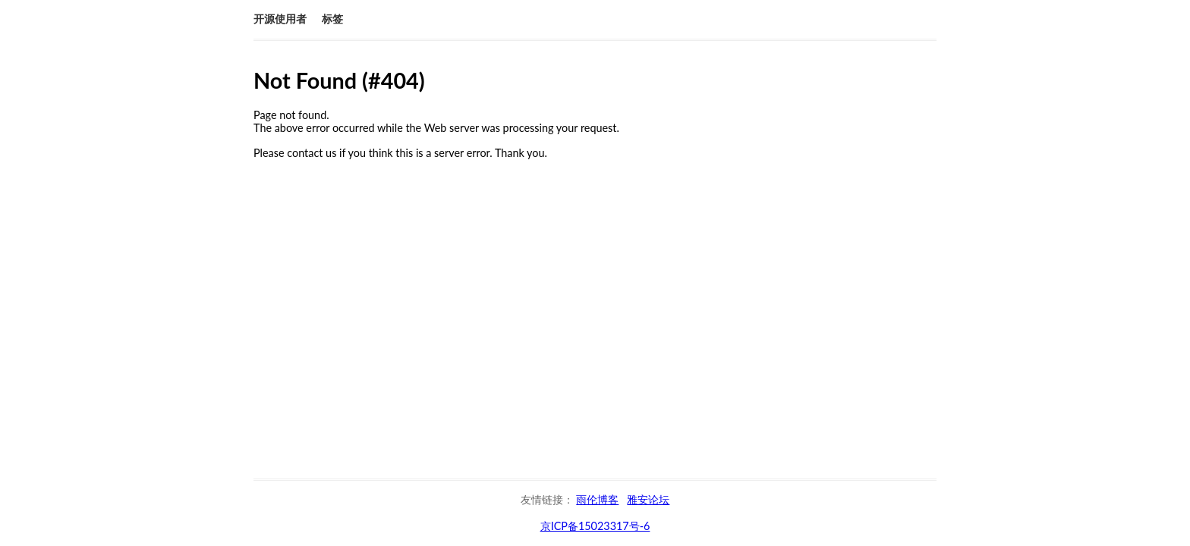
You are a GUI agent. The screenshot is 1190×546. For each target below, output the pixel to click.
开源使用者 (280, 18)
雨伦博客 (597, 499)
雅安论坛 (648, 499)
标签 (332, 18)
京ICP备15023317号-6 (595, 525)
